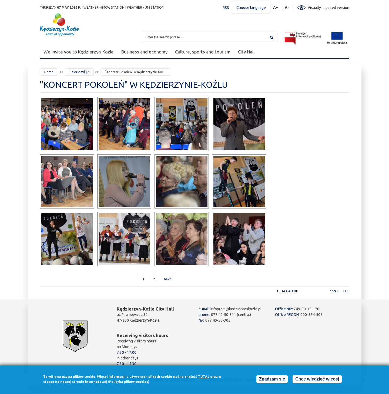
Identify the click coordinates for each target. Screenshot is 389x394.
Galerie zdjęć (79, 72)
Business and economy (144, 51)
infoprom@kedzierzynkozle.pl (235, 309)
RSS (226, 7)
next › (168, 279)
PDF (346, 291)
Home (48, 72)
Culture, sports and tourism (202, 51)
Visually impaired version (328, 7)
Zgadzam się (272, 380)
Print (333, 291)
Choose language (251, 7)
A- (287, 7)
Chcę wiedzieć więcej (317, 380)
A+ (276, 7)
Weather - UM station (145, 7)
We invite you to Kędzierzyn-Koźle (78, 51)
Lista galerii (287, 291)
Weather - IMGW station (104, 7)
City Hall (246, 51)
